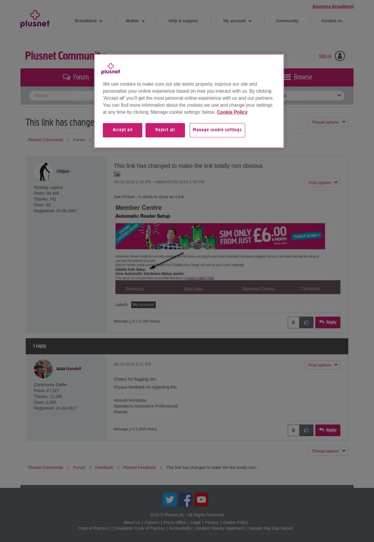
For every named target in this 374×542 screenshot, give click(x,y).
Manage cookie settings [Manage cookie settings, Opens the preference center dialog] (217, 130)
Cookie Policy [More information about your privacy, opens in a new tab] (232, 112)
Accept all (123, 130)
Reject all (165, 130)
